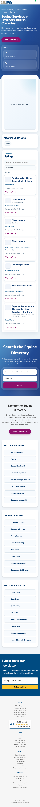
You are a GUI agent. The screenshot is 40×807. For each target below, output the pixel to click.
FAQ (20, 781)
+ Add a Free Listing (11, 40)
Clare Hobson (18, 199)
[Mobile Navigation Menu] (38, 2)
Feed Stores (9, 185)
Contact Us (20, 778)
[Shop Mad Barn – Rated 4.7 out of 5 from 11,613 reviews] (20, 724)
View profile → (10, 192)
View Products (20, 706)
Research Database (20, 744)
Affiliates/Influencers (20, 787)
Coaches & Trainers (12, 206)
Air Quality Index (20, 766)
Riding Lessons (25, 247)
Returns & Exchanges (20, 783)
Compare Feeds (20, 761)
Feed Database (20, 755)
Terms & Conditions (24, 802)
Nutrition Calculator (20, 757)
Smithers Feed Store (22, 285)
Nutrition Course (20, 740)
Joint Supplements (20, 712)
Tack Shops (19, 292)
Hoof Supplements (20, 714)
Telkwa (7, 143)
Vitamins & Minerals (20, 708)
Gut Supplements (20, 710)
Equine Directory (20, 746)
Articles (20, 736)
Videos (20, 738)
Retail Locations (20, 717)
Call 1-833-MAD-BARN (20, 776)
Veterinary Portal (20, 742)
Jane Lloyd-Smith (20, 264)
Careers (20, 785)
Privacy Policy (14, 802)
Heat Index (20, 763)
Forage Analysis (20, 759)
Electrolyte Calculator (20, 768)
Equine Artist (9, 226)
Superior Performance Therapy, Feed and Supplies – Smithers (23, 309)
